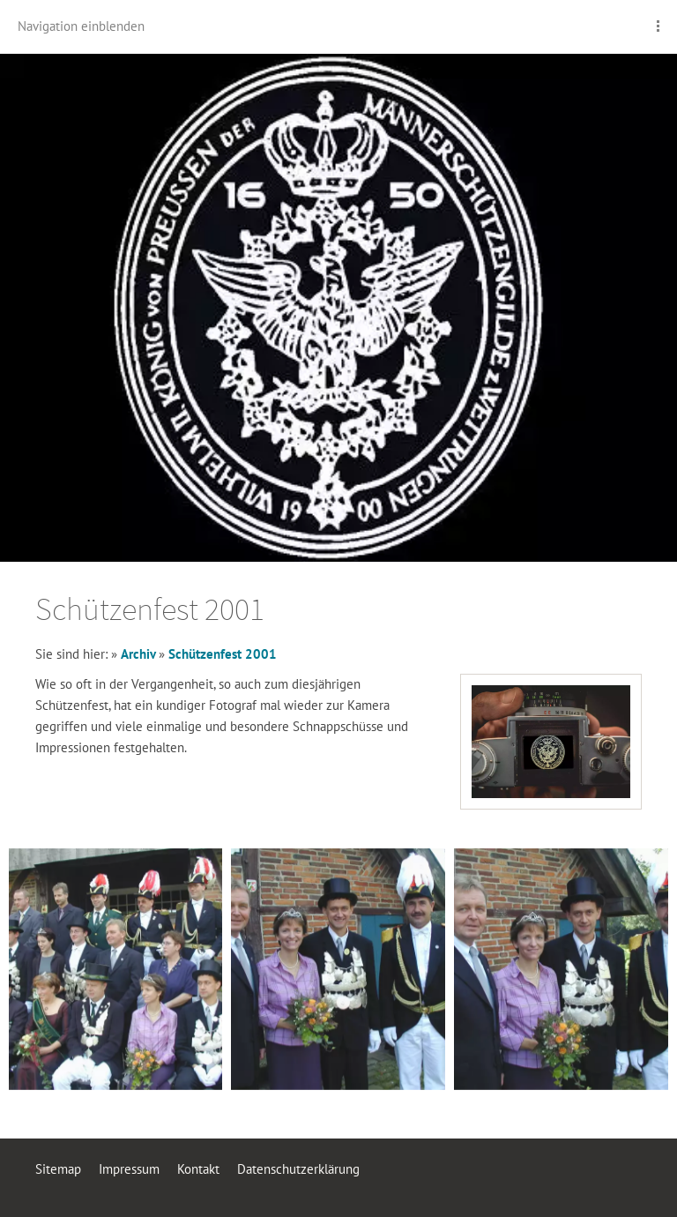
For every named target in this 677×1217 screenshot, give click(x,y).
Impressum (129, 1169)
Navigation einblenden (81, 26)
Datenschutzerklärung (298, 1169)
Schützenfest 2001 (222, 654)
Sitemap (58, 1169)
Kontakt (198, 1169)
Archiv (140, 654)
